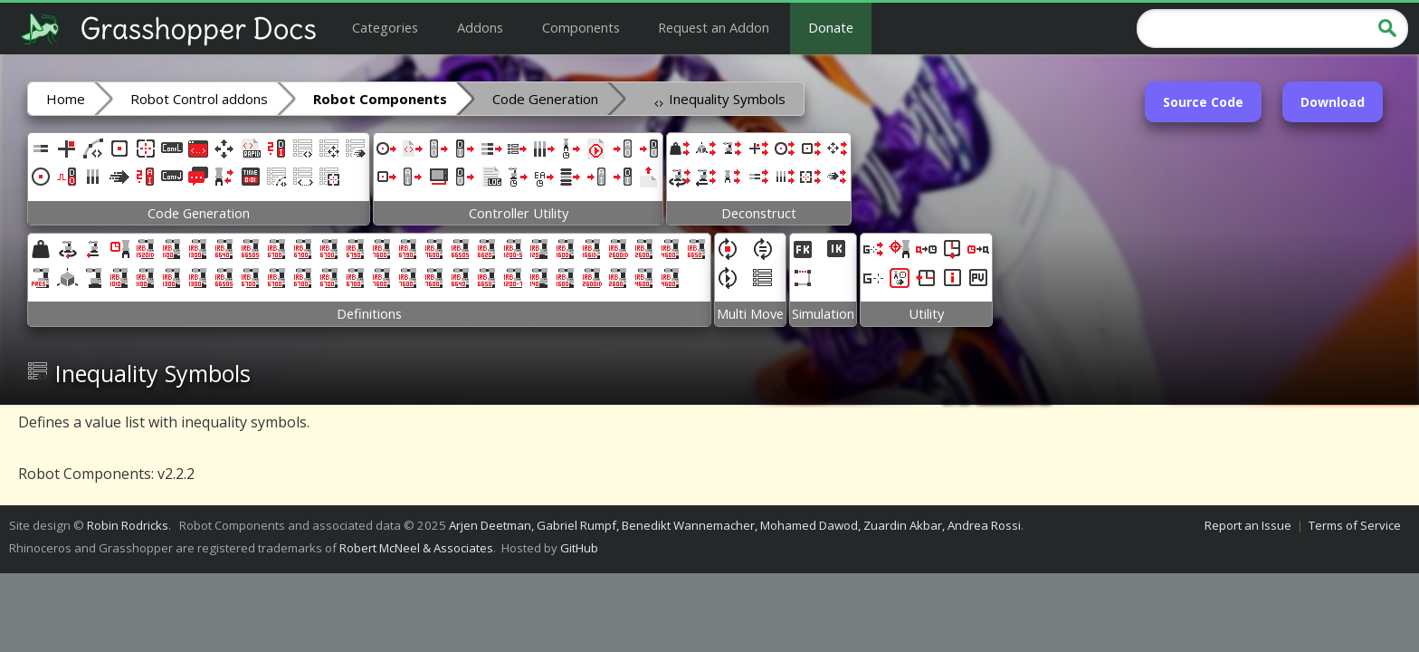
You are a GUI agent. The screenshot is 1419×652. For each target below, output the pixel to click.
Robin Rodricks (127, 525)
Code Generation (545, 99)
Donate (830, 27)
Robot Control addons (199, 99)
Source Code (1203, 101)
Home (65, 99)
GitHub (579, 548)
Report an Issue (1248, 525)
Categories (385, 27)
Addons (480, 27)
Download (1332, 101)
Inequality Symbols (714, 98)
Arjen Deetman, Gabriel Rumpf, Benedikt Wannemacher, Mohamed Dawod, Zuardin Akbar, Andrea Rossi (735, 525)
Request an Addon (713, 27)
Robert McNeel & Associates (416, 548)
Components (581, 27)
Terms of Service (1355, 525)
